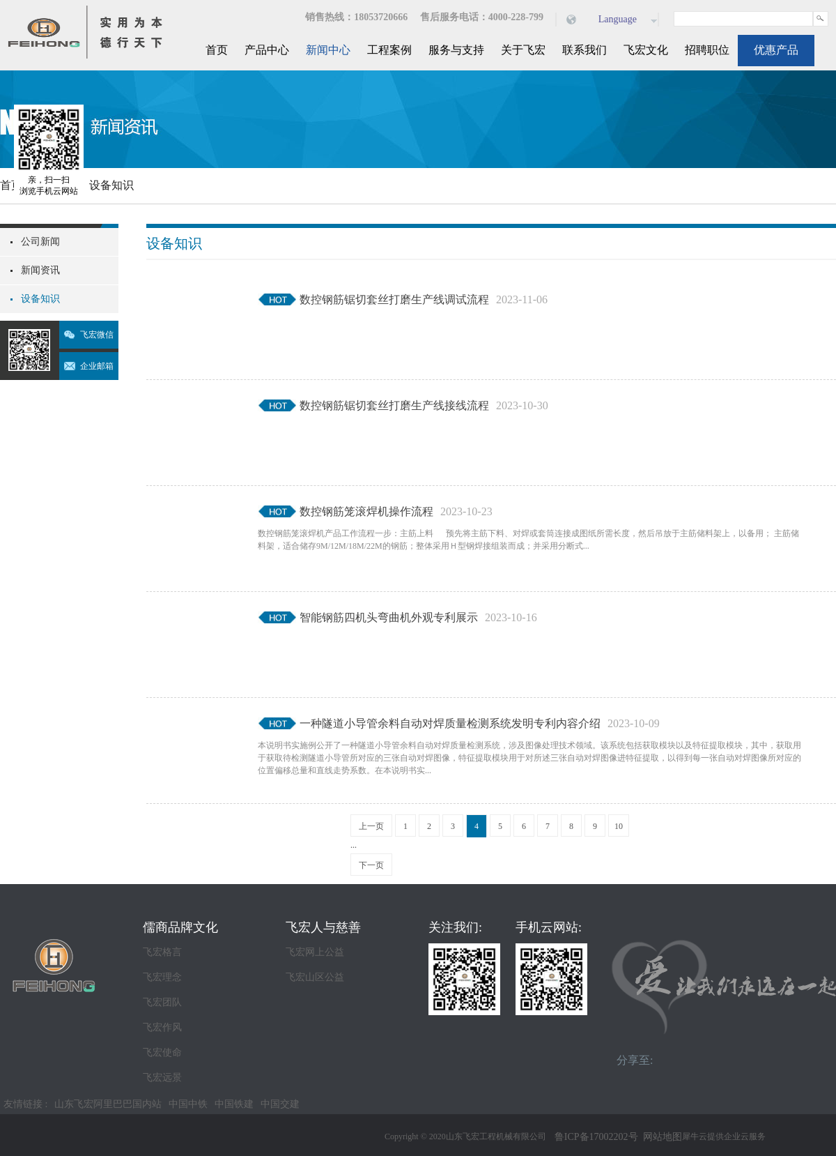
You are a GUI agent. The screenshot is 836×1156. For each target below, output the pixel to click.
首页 (217, 50)
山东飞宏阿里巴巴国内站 (108, 1104)
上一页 (371, 826)
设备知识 (111, 185)
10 (618, 826)
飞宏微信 (97, 335)
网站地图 (660, 1137)
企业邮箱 (97, 366)
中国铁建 (234, 1104)
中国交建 (280, 1104)
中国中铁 (188, 1104)
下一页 (371, 865)
